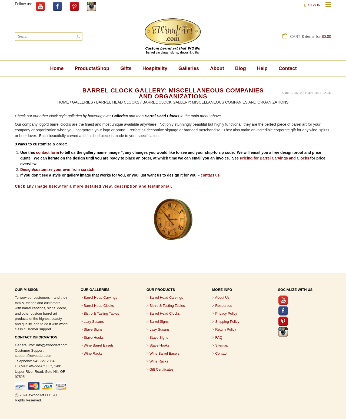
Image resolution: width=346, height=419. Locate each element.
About (217, 68)
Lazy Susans (94, 322)
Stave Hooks (94, 337)
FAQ (218, 337)
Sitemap (221, 345)
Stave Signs (93, 329)
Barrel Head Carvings (166, 297)
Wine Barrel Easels (99, 345)
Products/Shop (92, 68)
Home (57, 68)
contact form (47, 152)
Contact (288, 68)
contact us (210, 175)
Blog (240, 68)
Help (262, 68)
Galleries (188, 68)
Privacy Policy (226, 313)
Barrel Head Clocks (117, 102)
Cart (310, 37)
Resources (223, 306)
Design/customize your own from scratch (57, 169)
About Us (222, 297)
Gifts (125, 68)
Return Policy (225, 329)
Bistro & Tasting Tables (101, 313)
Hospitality (154, 68)
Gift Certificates (161, 369)
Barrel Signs (159, 322)
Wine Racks (93, 353)
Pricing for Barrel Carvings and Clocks (274, 158)
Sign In (314, 5)
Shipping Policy (227, 322)
